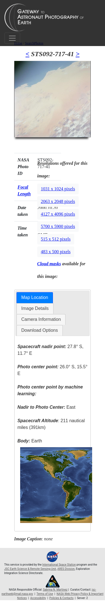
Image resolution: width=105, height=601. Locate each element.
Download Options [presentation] (39, 330)
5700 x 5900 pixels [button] (58, 226)
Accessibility (38, 598)
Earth (29, 440)
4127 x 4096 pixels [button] (58, 214)
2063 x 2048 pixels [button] (58, 201)
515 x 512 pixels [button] (56, 239)
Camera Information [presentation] (41, 319)
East (46, 407)
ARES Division (66, 568)
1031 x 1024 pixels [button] (58, 188)
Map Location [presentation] (34, 297)
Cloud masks (49, 263)
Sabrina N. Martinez (55, 589)
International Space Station (59, 564)
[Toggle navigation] (12, 38)
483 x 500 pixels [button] (56, 251)
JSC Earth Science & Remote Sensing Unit (30, 568)
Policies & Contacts (61, 598)
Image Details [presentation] (35, 308)
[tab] (35, 297)
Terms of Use (44, 593)
